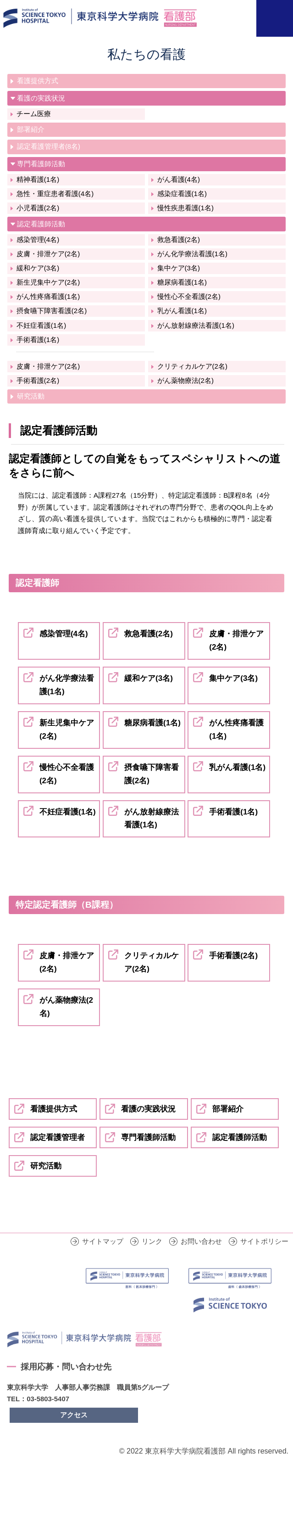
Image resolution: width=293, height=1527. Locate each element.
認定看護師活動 (41, 224)
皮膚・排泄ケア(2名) (48, 254)
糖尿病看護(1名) (182, 282)
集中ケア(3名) (178, 268)
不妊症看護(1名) (41, 325)
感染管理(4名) (38, 239)
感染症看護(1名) (182, 193)
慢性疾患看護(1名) (185, 208)
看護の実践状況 (41, 98)
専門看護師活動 (41, 164)
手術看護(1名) (38, 339)
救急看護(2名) (178, 239)
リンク (152, 1257)
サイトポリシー (264, 1257)
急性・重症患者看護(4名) (55, 193)
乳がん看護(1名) (182, 310)
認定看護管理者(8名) (48, 146)
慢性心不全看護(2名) (189, 296)
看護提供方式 (37, 80)
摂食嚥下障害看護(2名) (52, 310)
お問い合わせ (201, 1257)
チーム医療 (34, 114)
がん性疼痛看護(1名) (48, 296)
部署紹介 (30, 129)
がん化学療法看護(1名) (192, 254)
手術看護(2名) (38, 380)
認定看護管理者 (57, 1137)
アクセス (74, 1430)
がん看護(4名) (178, 179)
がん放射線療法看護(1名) (195, 325)
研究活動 (30, 396)
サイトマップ (102, 1257)
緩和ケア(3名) (38, 268)
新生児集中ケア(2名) (48, 282)
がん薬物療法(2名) (185, 380)
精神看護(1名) (38, 179)
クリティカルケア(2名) (192, 366)
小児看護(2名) (38, 208)
